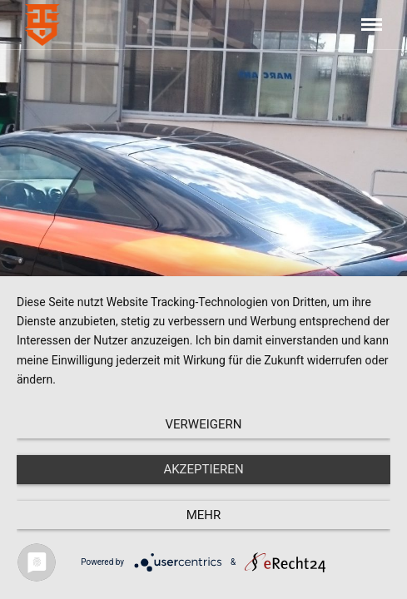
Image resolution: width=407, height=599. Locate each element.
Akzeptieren (203, 469)
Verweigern (204, 424)
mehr (203, 514)
